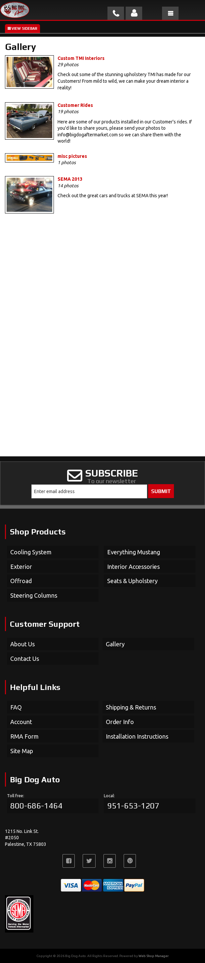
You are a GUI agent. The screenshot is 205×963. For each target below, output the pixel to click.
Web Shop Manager (153, 956)
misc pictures (72, 156)
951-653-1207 (133, 805)
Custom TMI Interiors (81, 58)
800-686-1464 (36, 805)
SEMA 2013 (70, 179)
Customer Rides (75, 105)
